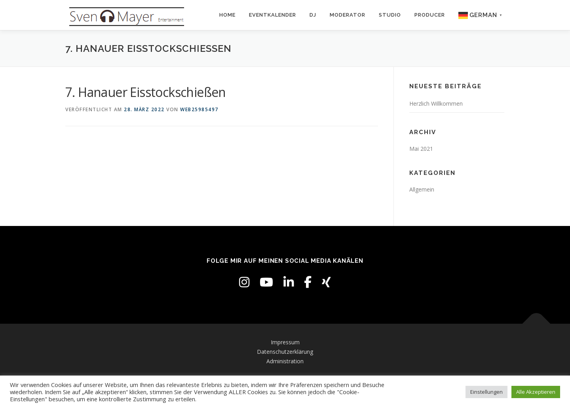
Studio (390, 15)
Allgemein (421, 189)
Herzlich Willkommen (436, 103)
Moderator (347, 15)
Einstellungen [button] (486, 391)
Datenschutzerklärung (285, 351)
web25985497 (199, 109)
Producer (429, 15)
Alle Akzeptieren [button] (535, 391)
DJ (313, 15)
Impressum (285, 342)
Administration (285, 361)
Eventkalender (272, 15)
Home (227, 15)
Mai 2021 (421, 148)
